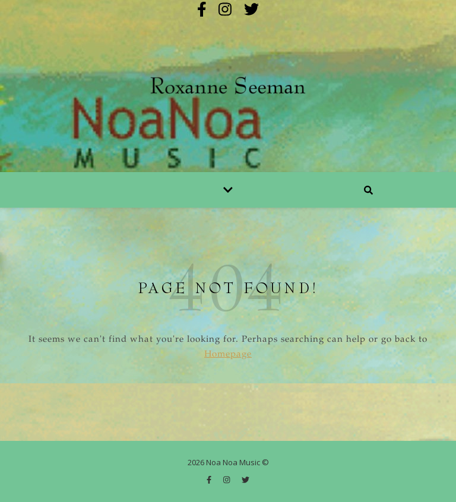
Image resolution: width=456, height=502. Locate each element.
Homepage (228, 354)
